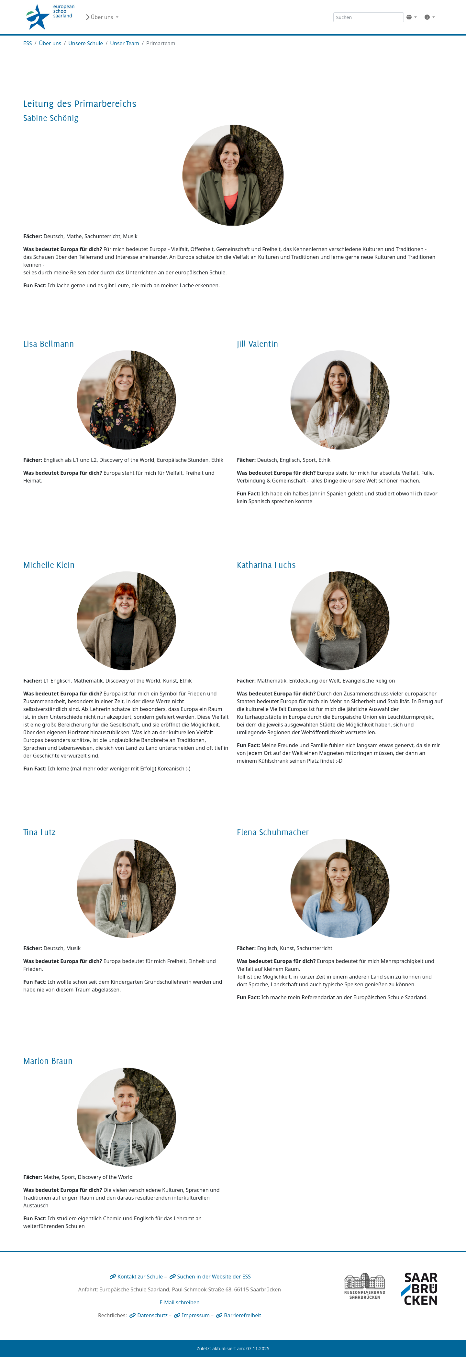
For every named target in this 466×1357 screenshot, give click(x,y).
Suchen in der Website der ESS (214, 1276)
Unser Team (124, 43)
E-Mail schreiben (179, 1302)
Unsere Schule (85, 43)
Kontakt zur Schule (140, 1276)
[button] (411, 17)
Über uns (50, 43)
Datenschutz (152, 1315)
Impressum (196, 1315)
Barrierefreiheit (242, 1315)
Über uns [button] (100, 17)
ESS (27, 43)
